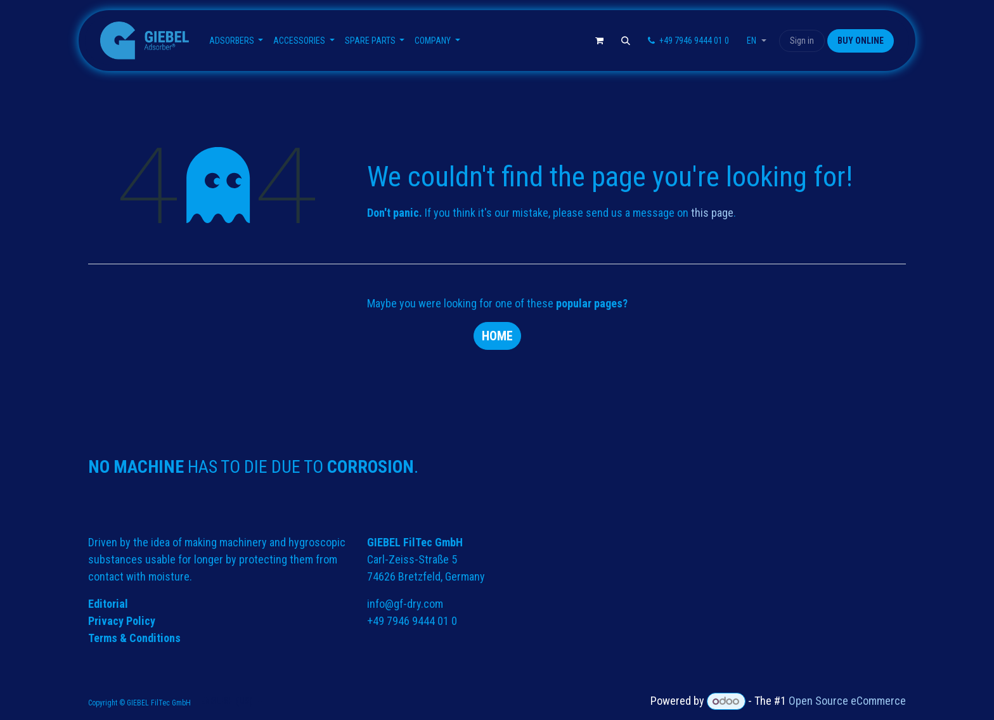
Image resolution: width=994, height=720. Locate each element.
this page (712, 212)
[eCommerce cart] (599, 41)
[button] (626, 41)
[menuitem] (236, 41)
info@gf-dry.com (405, 603)
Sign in (802, 40)
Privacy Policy (121, 620)
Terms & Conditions (134, 638)
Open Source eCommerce (847, 700)
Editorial (108, 603)
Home (497, 336)
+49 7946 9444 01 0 (412, 620)
